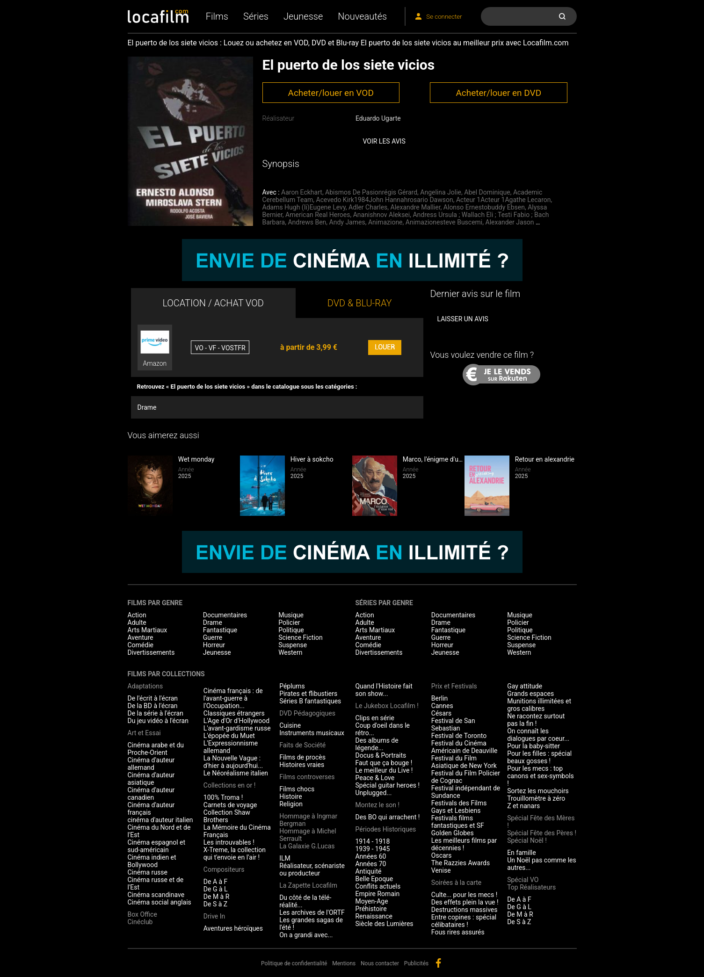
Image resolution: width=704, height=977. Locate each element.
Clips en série (374, 718)
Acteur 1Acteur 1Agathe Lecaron (503, 199)
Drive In (214, 916)
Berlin (439, 698)
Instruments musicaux (311, 733)
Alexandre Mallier (416, 207)
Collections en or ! (229, 785)
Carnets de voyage (230, 805)
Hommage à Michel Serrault (307, 834)
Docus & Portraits (380, 755)
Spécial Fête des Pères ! (541, 833)
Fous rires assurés (458, 932)
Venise (441, 870)
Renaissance (373, 916)
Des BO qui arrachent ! (387, 817)
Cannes (442, 705)
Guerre (212, 637)
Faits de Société (302, 745)
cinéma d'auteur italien (160, 820)
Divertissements (151, 652)
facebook (438, 963)
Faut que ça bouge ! (383, 763)
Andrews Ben (307, 222)
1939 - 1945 (372, 849)
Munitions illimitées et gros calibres (539, 704)
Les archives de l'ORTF (312, 912)
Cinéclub (140, 922)
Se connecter (444, 16)
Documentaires (225, 615)
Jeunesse (303, 16)
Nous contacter (380, 963)
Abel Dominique (487, 192)
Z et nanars (523, 806)
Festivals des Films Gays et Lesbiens (459, 806)
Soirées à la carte (456, 882)
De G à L (215, 889)
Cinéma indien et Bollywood (152, 861)
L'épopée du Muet (229, 735)
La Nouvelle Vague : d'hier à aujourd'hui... (233, 761)
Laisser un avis (462, 319)
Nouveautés (362, 16)
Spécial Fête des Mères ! (540, 821)
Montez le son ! (377, 805)
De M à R (216, 896)
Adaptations (145, 686)
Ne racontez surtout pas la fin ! (536, 719)
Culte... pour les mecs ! (464, 894)
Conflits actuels (377, 886)
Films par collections (166, 674)
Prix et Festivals (454, 686)
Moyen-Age (371, 901)
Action (137, 615)
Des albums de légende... (376, 744)
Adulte (137, 622)
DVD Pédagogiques (307, 713)
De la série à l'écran (155, 713)
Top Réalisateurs (531, 887)
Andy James (347, 222)
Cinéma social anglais (159, 902)
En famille (521, 852)
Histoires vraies (301, 764)
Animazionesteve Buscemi (444, 222)
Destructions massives (464, 909)
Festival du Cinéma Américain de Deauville (464, 746)
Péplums (292, 686)
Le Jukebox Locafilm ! (386, 705)
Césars (441, 713)
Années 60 (370, 856)
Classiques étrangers (234, 713)
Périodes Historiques (385, 829)
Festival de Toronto (458, 735)
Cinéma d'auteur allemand (151, 763)
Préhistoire (370, 908)
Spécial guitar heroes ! (387, 785)
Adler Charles (367, 207)
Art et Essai (144, 733)
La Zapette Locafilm (308, 885)
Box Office (142, 914)
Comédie (141, 645)
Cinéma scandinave (156, 894)
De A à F (215, 881)
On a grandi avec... (306, 935)
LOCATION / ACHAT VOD (213, 303)
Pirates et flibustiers (308, 693)
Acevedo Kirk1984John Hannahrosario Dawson (384, 199)
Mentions (344, 963)
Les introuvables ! (228, 842)
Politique (291, 630)
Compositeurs (224, 869)
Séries (256, 16)
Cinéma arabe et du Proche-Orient (156, 748)
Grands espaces (530, 693)
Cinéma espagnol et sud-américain (157, 846)
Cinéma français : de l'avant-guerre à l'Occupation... (233, 698)
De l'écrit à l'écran (153, 698)
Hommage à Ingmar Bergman (308, 819)
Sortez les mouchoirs (538, 791)
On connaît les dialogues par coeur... (538, 734)
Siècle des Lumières (384, 923)
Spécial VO (522, 879)
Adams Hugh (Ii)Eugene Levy (304, 207)
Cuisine (290, 725)
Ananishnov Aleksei (381, 214)
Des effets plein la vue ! (465, 902)
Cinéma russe (147, 872)
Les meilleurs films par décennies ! (464, 844)
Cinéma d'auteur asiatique (151, 778)
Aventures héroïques (233, 928)
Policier (289, 622)
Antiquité (368, 871)
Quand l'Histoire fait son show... (383, 689)
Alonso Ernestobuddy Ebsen (484, 207)
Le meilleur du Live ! (384, 770)
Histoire (290, 796)
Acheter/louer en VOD (330, 92)
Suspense (292, 645)
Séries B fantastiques (310, 701)
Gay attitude (524, 686)
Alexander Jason (510, 222)
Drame (147, 407)
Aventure (140, 637)
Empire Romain (377, 893)
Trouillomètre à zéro (536, 798)
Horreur (214, 645)
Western (290, 652)
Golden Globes (452, 833)
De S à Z (215, 904)
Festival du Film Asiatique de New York (464, 761)
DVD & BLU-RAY (359, 303)
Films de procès (302, 757)
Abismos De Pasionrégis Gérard (371, 192)
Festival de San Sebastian (453, 724)
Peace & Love (374, 778)
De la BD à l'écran (153, 705)
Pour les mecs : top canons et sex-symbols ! (540, 776)
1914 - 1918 (372, 841)
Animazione (385, 222)
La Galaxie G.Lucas (306, 846)
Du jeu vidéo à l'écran (158, 720)
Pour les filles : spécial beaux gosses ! (539, 757)
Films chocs (296, 789)
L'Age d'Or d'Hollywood (236, 720)
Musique (291, 615)
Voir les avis (384, 141)
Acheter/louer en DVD (498, 92)
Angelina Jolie (440, 192)
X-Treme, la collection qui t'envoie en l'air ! (234, 853)
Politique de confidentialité (294, 963)
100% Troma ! (223, 797)
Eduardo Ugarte (378, 118)
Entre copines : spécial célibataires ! (463, 920)
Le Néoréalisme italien (235, 773)
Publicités (416, 963)
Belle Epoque (374, 879)
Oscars (441, 855)
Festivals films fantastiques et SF (457, 821)
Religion (291, 804)
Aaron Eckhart (301, 192)
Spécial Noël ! (527, 840)
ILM (284, 858)
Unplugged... (373, 792)
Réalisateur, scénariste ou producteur (312, 869)
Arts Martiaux (147, 630)
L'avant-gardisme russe (237, 728)
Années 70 (370, 864)
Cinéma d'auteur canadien (151, 793)
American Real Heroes (317, 214)
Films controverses (306, 777)
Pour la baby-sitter (533, 746)
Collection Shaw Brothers (226, 816)
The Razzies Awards (460, 863)
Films (217, 16)
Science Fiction (300, 637)
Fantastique (220, 630)
